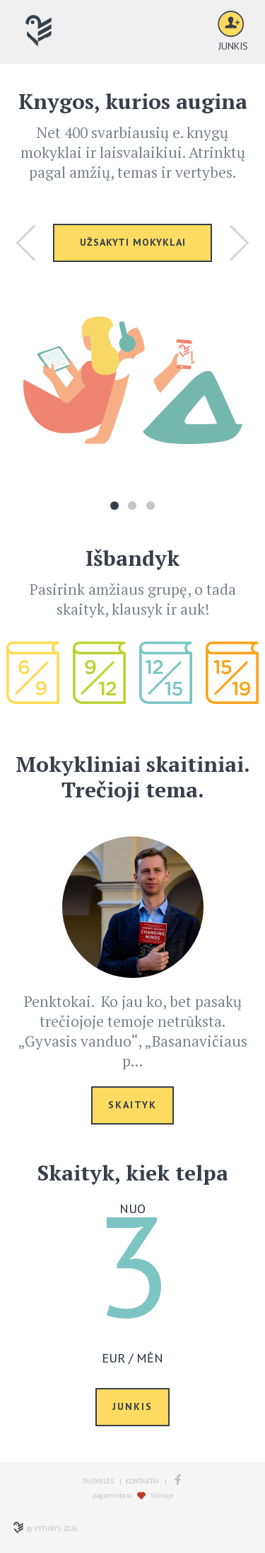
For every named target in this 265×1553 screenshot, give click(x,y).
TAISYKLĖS (98, 1481)
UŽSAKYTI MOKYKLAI (133, 242)
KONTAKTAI (142, 1481)
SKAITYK (132, 1104)
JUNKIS (132, 1406)
